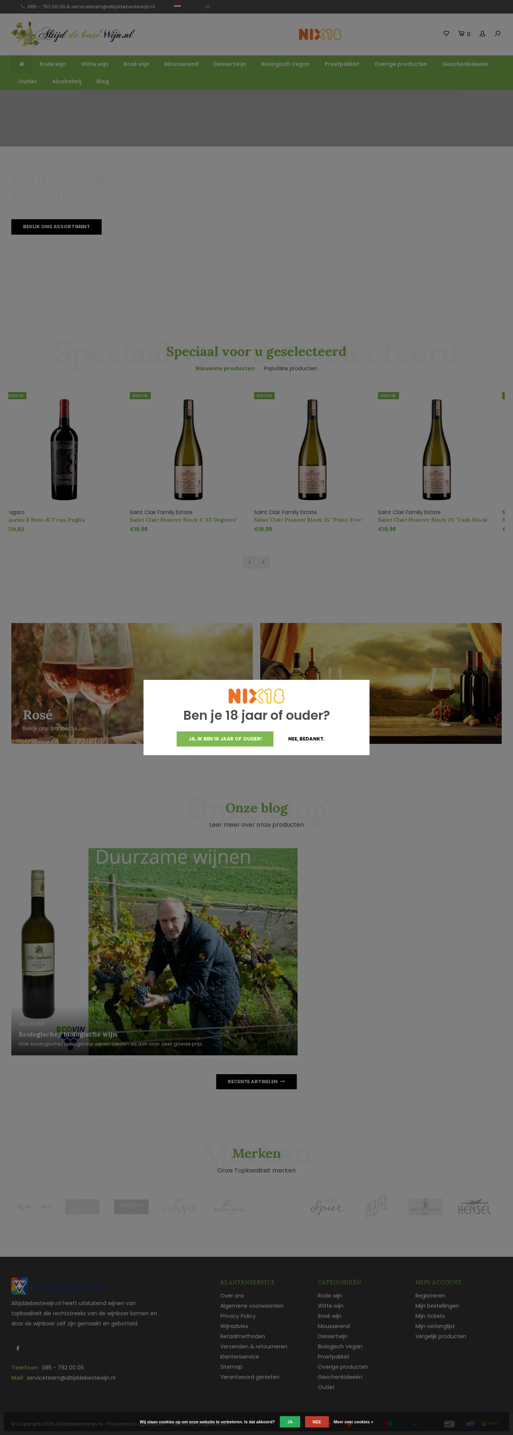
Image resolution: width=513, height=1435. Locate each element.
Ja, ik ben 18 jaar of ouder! (225, 738)
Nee (317, 1422)
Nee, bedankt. (306, 738)
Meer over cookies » (353, 1422)
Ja (290, 1422)
